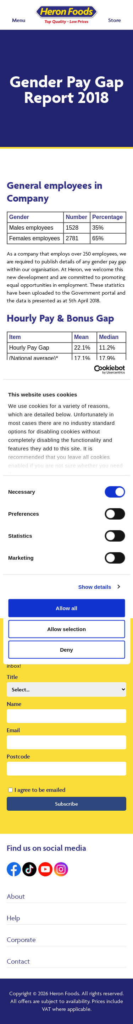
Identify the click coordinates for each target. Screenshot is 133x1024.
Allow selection (66, 629)
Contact (18, 961)
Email (13, 730)
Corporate (21, 939)
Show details (94, 587)
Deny (66, 650)
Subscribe (66, 803)
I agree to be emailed (40, 789)
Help (13, 918)
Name (14, 703)
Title (12, 676)
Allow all (66, 608)
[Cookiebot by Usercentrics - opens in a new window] (95, 369)
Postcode (18, 756)
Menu (18, 20)
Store (114, 20)
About (16, 896)
